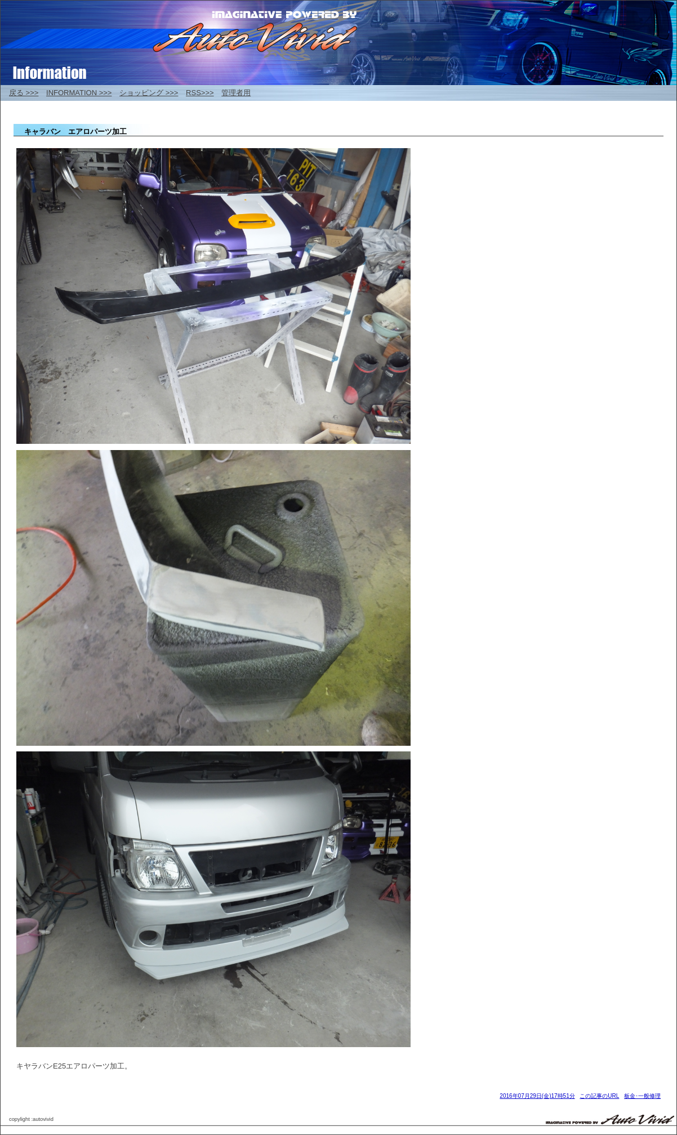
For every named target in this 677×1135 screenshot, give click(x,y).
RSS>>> (200, 92)
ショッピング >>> (148, 92)
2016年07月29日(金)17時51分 (537, 1096)
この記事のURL (599, 1096)
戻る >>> (23, 92)
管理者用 (236, 92)
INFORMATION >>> (79, 92)
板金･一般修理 (642, 1096)
